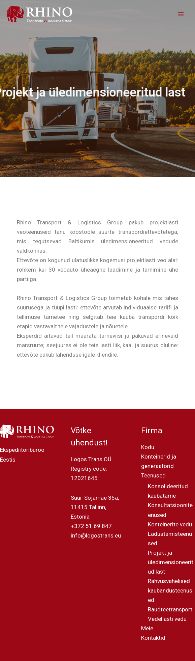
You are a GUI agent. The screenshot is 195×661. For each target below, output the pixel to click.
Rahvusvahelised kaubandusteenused (170, 590)
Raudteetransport (170, 609)
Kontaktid (153, 637)
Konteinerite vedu (170, 524)
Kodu (147, 447)
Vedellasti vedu (167, 618)
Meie (147, 628)
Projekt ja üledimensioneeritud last (170, 562)
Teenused (153, 475)
